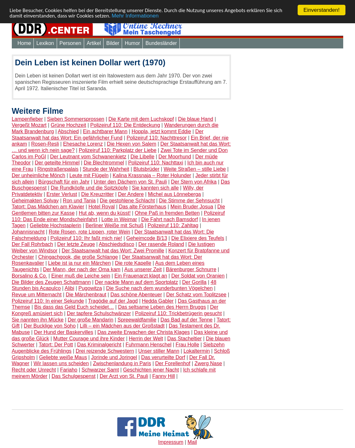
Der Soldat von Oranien (197, 275)
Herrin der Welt (146, 338)
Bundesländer (161, 43)
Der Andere (131, 194)
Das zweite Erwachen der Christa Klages (144, 332)
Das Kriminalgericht (99, 344)
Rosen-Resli (45, 144)
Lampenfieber (27, 119)
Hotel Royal (101, 206)
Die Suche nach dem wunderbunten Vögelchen (159, 288)
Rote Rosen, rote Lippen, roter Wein (89, 232)
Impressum (170, 442)
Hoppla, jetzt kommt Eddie (161, 131)
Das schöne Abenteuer (136, 294)
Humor (132, 43)
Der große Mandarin (90, 319)
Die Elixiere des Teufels (197, 238)
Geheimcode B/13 (146, 238)
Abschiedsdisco (116, 244)
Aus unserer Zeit (143, 269)
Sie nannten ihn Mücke (38, 319)
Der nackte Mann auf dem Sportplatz (136, 282)
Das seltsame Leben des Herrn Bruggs (162, 307)
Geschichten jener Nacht (151, 369)
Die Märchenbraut (86, 294)
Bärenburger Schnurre (191, 269)
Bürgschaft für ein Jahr (64, 181)
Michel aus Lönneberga (174, 194)
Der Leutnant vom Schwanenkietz (88, 156)
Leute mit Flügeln (89, 175)
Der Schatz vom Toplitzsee (196, 294)
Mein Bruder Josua (191, 206)
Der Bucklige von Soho (50, 326)
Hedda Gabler (158, 301)
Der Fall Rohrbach (32, 244)
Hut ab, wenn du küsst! (105, 213)
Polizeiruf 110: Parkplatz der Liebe (117, 150)
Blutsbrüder (147, 169)
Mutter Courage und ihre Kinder (89, 338)
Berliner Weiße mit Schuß (114, 225)
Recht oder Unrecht (34, 369)
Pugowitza (90, 288)
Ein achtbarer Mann (105, 131)
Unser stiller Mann (158, 351)
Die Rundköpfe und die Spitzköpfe (89, 188)
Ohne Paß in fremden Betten (167, 213)
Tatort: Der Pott (56, 344)
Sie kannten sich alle (155, 188)
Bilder (112, 43)
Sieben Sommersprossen (76, 119)
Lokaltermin (197, 351)
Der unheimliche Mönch (38, 175)
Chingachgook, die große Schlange (78, 257)
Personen (71, 43)
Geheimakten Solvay (35, 200)
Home (24, 43)
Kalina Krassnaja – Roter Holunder (152, 175)
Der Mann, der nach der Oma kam (81, 269)
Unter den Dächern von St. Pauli (130, 181)
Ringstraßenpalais (57, 169)
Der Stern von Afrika (194, 181)
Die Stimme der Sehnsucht (189, 200)
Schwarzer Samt (100, 369)
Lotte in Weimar (119, 219)
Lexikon (45, 43)
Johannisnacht (28, 232)
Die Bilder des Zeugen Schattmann (51, 282)
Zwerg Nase (208, 363)
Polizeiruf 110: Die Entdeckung (125, 125)
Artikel (94, 43)
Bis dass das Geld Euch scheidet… (74, 307)
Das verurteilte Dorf (163, 357)
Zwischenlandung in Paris (122, 363)
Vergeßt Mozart (29, 125)
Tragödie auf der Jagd (113, 301)
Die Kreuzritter (97, 194)
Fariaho (68, 369)
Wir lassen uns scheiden (61, 363)
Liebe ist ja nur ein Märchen (79, 263)
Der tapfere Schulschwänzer (99, 313)
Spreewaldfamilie (137, 319)
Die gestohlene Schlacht (127, 200)
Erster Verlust (62, 194)
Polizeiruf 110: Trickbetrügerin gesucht (178, 313)
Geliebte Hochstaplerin (55, 225)
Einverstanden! (321, 10)
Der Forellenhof (172, 363)
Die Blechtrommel (104, 162)
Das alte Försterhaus (142, 206)
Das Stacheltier (184, 338)
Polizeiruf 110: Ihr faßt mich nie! (86, 238)
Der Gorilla (194, 282)
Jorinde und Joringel (114, 357)
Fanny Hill (163, 376)
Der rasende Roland (161, 244)
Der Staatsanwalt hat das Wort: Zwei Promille (113, 250)
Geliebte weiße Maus (63, 357)
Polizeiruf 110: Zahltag (173, 225)
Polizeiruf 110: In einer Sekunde (48, 301)
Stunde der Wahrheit (106, 169)
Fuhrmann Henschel (148, 344)
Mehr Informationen (135, 15)
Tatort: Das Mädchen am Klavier (48, 206)
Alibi (69, 288)
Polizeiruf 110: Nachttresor (157, 138)
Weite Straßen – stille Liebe (194, 169)
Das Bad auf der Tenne (187, 319)
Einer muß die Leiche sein (80, 275)
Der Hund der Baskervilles (63, 332)
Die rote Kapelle (133, 263)
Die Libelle (143, 156)
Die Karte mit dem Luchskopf (141, 119)
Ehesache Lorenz (83, 144)
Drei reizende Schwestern (105, 351)
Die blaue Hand (195, 119)
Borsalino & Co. (29, 275)
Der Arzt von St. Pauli (124, 376)
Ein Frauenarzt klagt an (140, 275)
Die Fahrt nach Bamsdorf (169, 219)
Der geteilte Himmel (57, 162)
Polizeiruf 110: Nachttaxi (155, 162)
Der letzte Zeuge (76, 244)
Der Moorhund (174, 156)
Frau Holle (187, 344)
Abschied (68, 131)
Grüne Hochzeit (68, 125)
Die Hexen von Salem (131, 144)
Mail (192, 442)
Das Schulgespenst (74, 376)
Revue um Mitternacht (37, 294)
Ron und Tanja (79, 200)
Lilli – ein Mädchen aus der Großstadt (122, 326)
